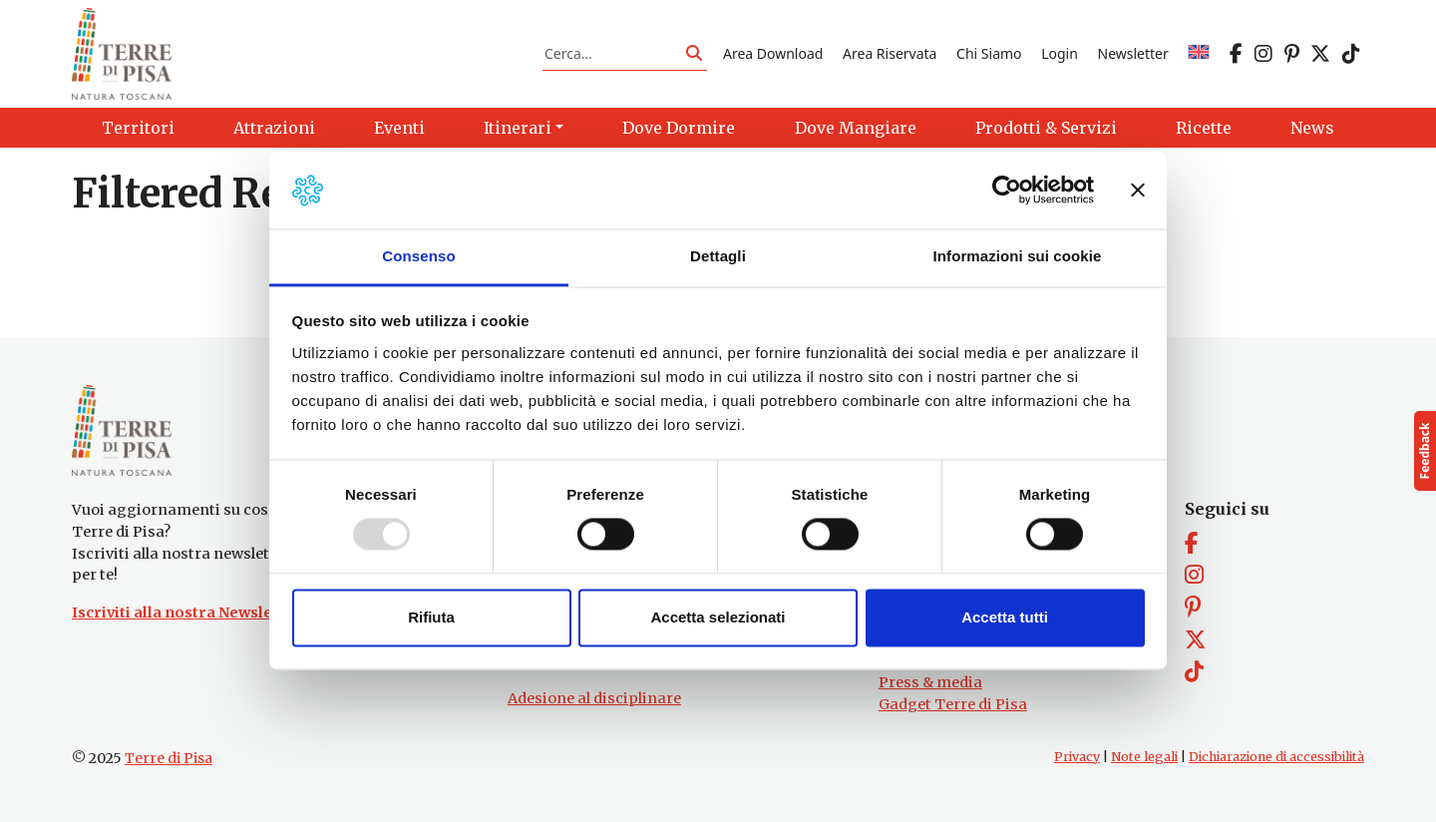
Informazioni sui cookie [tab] (1017, 255)
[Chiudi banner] (1138, 191)
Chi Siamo (988, 53)
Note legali (1144, 756)
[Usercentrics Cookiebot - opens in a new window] (1006, 191)
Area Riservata (889, 53)
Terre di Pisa (168, 758)
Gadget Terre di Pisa (953, 704)
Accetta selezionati (717, 617)
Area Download (773, 53)
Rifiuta (431, 617)
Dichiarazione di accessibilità (1276, 756)
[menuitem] (1199, 53)
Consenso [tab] (418, 255)
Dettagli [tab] (718, 255)
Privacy (1077, 756)
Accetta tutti (1004, 617)
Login (1059, 53)
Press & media (930, 682)
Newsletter (1133, 53)
